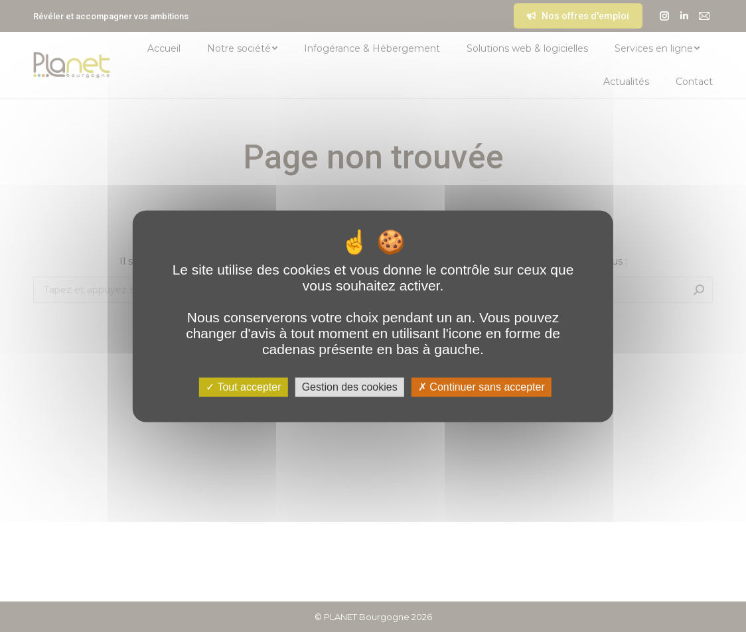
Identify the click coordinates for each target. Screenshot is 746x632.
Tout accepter (243, 387)
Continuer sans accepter (481, 387)
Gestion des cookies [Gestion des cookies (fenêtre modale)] (350, 387)
